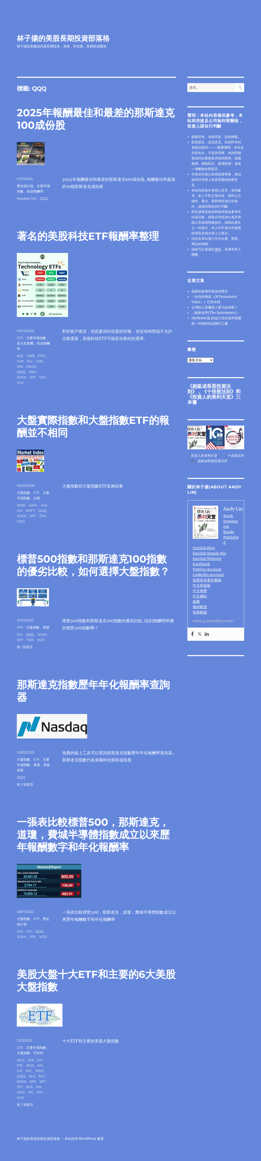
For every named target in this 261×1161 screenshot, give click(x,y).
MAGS (31, 366)
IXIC (28, 1071)
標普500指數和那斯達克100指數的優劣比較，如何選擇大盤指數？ (93, 565)
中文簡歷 (200, 591)
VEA (29, 1087)
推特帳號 (200, 607)
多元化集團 (25, 343)
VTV (39, 1092)
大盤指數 (23, 493)
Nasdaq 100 (26, 198)
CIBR (30, 356)
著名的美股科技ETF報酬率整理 (88, 236)
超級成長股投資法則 (212, 461)
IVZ (19, 1071)
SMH (32, 372)
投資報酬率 (35, 191)
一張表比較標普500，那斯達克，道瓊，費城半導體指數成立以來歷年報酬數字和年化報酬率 (93, 834)
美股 (46, 627)
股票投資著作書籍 (207, 580)
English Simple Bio (209, 553)
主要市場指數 (36, 338)
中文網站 (200, 596)
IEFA (30, 1065)
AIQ (20, 356)
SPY (33, 377)
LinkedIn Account (208, 574)
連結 (218, 249)
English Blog (204, 548)
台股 (36, 498)
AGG (20, 1060)
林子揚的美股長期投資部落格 (63, 38)
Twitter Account (207, 569)
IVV (19, 510)
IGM (20, 361)
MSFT (30, 510)
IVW (39, 361)
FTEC (42, 356)
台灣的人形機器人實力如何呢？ (214, 307)
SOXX (21, 377)
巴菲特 (38, 1053)
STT (19, 1087)
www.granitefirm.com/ (213, 621)
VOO (21, 521)
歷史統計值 (25, 186)
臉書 (196, 601)
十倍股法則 (219, 391)
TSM (42, 516)
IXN (20, 366)
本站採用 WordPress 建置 (84, 1139)
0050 (21, 505)
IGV (30, 361)
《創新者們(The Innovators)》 (215, 313)
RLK (32, 1076)
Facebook (201, 564)
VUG (20, 1097)
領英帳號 (200, 612)
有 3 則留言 (25, 784)
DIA (44, 505)
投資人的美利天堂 (211, 397)
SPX (33, 1081)
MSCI (39, 1071)
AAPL (33, 505)
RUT (41, 1076)
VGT (42, 377)
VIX (39, 1087)
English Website (207, 558)
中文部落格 (202, 585)
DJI (40, 1060)
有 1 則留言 (25, 647)
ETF (20, 338)
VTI (30, 1092)
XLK (20, 382)
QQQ (44, 198)
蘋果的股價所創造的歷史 (209, 291)
